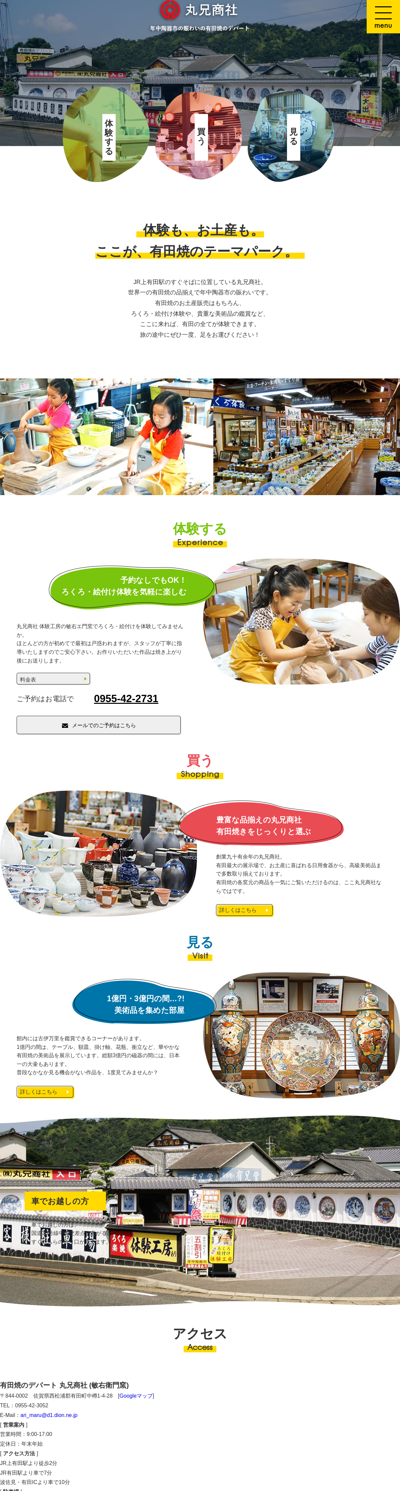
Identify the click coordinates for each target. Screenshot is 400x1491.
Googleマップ (136, 1396)
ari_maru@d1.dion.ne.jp (48, 1415)
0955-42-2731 (126, 698)
